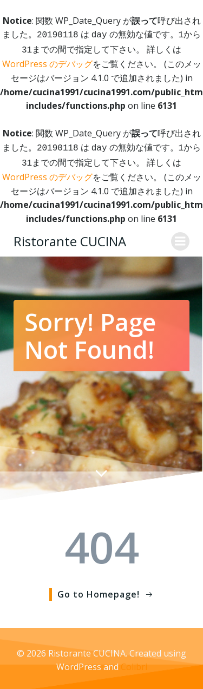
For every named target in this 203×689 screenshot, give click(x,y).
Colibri (134, 662)
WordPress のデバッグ (47, 62)
